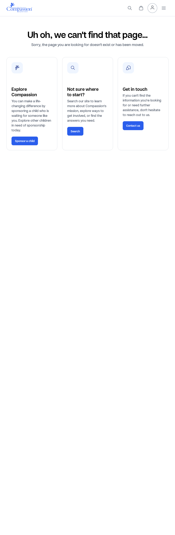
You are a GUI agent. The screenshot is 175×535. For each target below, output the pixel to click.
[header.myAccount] (152, 8)
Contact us (133, 125)
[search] (130, 8)
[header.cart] (141, 8)
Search (75, 131)
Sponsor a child (25, 141)
